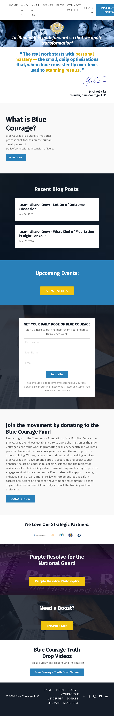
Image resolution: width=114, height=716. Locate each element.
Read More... (16, 157)
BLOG (60, 5)
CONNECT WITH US (74, 7)
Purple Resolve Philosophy (57, 586)
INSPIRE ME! (57, 631)
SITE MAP (54, 708)
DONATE (72, 704)
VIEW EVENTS (57, 291)
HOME (13, 5)
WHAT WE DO (35, 10)
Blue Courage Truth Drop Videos (57, 678)
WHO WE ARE (24, 10)
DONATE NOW (20, 504)
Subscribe (56, 379)
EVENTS (47, 5)
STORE (88, 10)
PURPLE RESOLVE (67, 696)
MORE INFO (70, 708)
